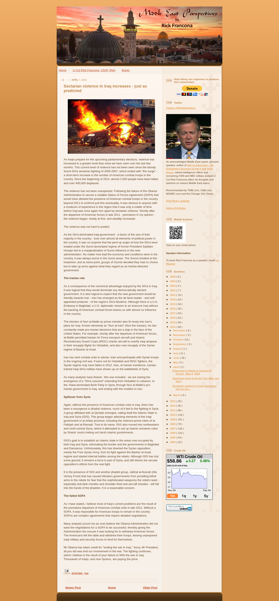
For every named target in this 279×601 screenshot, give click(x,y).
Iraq (86, 573)
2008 (173, 424)
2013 (173, 401)
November (179, 334)
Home (62, 70)
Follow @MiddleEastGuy (181, 107)
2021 (173, 294)
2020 (173, 299)
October (178, 339)
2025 (173, 276)
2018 (173, 308)
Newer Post (73, 587)
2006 (173, 432)
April (176, 366)
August (178, 348)
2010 (173, 414)
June (176, 357)
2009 (173, 419)
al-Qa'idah (77, 573)
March (177, 395)
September (180, 344)
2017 (173, 313)
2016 (173, 317)
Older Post (150, 587)
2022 (173, 290)
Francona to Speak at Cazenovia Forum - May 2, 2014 (191, 372)
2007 (173, 428)
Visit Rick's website (178, 200)
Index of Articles (176, 208)
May (176, 362)
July (176, 353)
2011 (173, 410)
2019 (173, 304)
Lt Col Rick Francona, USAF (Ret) (94, 70)
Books (126, 70)
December (179, 330)
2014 (173, 326)
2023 (173, 285)
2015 (173, 322)
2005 (173, 437)
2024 (173, 281)
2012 (173, 405)
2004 (173, 442)
